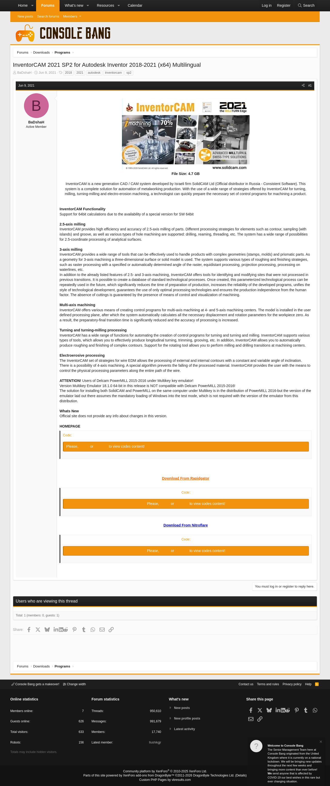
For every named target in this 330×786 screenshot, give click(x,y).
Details (234, 775)
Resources (105, 5)
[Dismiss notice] (320, 742)
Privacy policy (287, 684)
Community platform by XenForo (165, 772)
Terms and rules (262, 684)
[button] (32, 5)
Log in (86, 453)
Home (23, 5)
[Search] (306, 5)
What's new (74, 5)
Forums (47, 5)
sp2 (130, 74)
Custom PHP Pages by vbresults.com (164, 780)
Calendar (135, 5)
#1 (308, 87)
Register (103, 453)
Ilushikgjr (154, 743)
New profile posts (188, 718)
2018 (69, 74)
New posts (25, 16)
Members (70, 16)
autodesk (95, 74)
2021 (81, 74)
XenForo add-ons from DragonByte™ (150, 775)
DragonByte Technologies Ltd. (210, 775)
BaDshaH (26, 74)
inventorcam (114, 74)
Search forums (48, 16)
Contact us (238, 684)
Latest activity (186, 729)
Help (305, 684)
